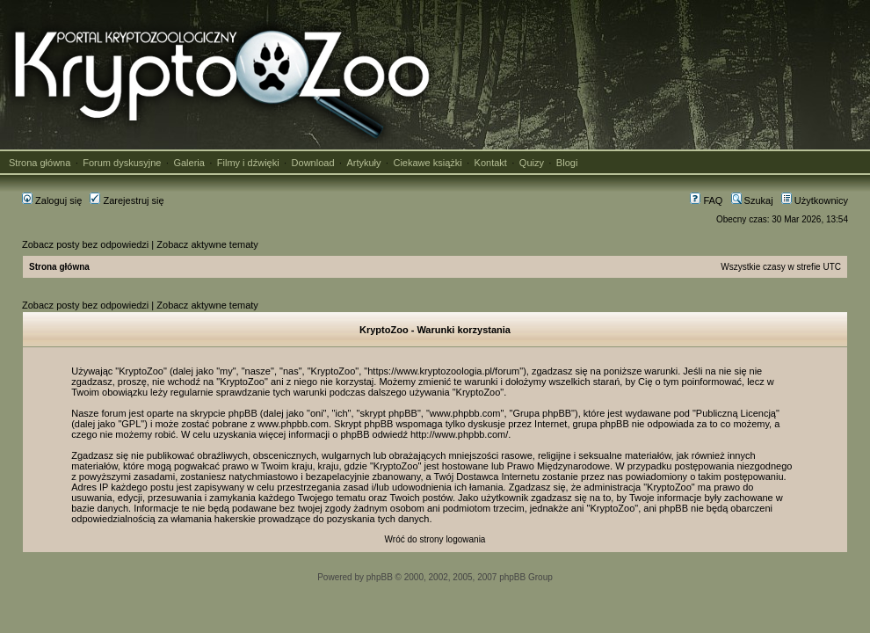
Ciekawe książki (427, 162)
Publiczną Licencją (736, 413)
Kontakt (491, 162)
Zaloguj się (52, 200)
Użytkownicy (814, 200)
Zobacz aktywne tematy (207, 244)
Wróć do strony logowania (435, 539)
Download (313, 162)
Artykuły (363, 162)
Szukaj (752, 200)
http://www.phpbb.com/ (459, 434)
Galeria (188, 162)
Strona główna (39, 162)
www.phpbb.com (293, 423)
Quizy (531, 162)
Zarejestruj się (126, 200)
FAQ (706, 200)
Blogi (566, 162)
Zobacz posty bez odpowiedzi (85, 244)
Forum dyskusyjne (122, 162)
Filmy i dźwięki (248, 162)
